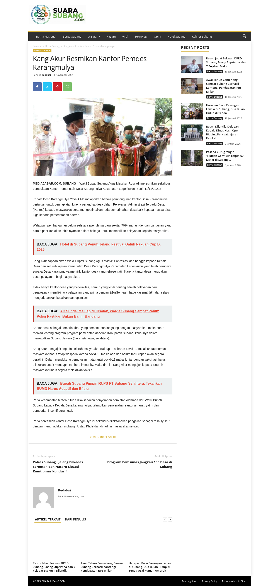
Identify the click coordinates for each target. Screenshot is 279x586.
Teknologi (141, 36)
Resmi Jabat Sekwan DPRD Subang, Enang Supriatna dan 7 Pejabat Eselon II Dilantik (54, 566)
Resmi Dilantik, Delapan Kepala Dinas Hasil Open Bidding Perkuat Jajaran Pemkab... (223, 132)
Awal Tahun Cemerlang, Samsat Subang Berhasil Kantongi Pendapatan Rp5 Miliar (102, 566)
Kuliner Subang (202, 36)
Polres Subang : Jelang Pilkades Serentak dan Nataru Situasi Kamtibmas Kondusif (58, 466)
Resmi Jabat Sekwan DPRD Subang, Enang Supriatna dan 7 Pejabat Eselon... (226, 62)
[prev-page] (165, 519)
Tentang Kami (189, 581)
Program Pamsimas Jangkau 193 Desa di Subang (139, 464)
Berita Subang (72, 36)
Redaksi (46, 74)
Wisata (94, 36)
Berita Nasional (46, 36)
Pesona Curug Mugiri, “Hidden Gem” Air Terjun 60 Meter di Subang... (225, 156)
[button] (244, 36)
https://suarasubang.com (71, 496)
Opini (157, 36)
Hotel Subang (176, 36)
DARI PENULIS (75, 519)
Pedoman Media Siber (234, 581)
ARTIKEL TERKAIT (48, 519)
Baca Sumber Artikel (102, 437)
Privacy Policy (209, 581)
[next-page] (170, 519)
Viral (125, 36)
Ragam (111, 36)
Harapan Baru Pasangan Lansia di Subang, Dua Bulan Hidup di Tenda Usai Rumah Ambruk (150, 566)
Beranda (37, 46)
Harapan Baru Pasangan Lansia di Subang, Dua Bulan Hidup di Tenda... (225, 109)
